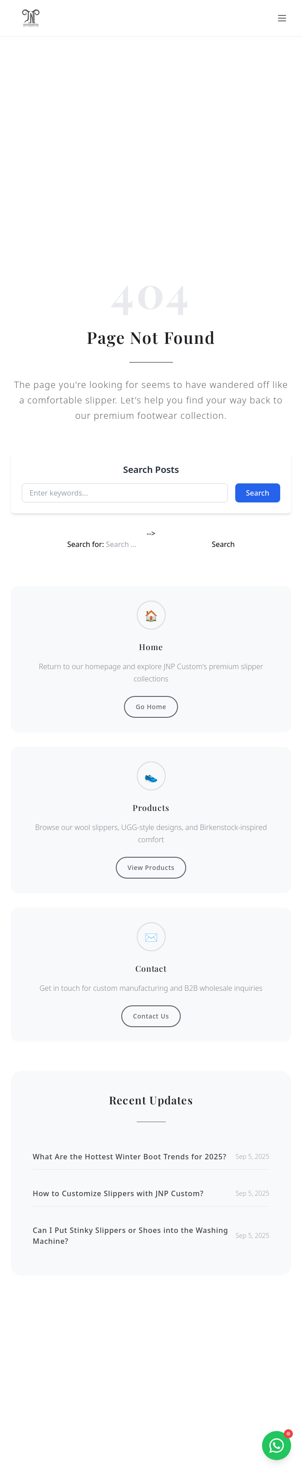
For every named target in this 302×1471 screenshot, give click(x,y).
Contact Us (151, 1016)
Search (257, 493)
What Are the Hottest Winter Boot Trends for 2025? (130, 1157)
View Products (151, 867)
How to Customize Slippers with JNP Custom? (118, 1193)
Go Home (151, 706)
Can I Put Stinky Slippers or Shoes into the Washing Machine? (130, 1235)
